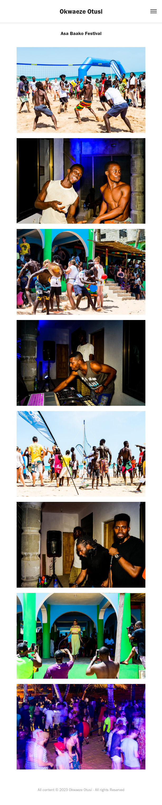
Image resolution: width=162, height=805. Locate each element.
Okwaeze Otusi (81, 11)
